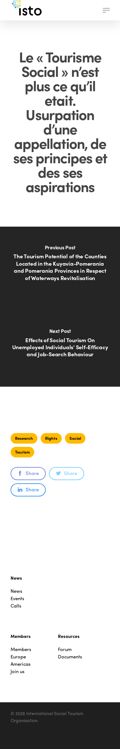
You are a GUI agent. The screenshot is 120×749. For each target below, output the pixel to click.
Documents (70, 656)
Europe (18, 656)
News (16, 591)
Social (75, 438)
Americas (21, 664)
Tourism (22, 452)
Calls (16, 605)
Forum (65, 649)
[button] (106, 10)
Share (28, 473)
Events (17, 598)
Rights (51, 438)
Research (24, 438)
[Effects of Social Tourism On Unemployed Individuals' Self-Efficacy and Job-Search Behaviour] (60, 347)
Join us (18, 671)
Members (21, 649)
